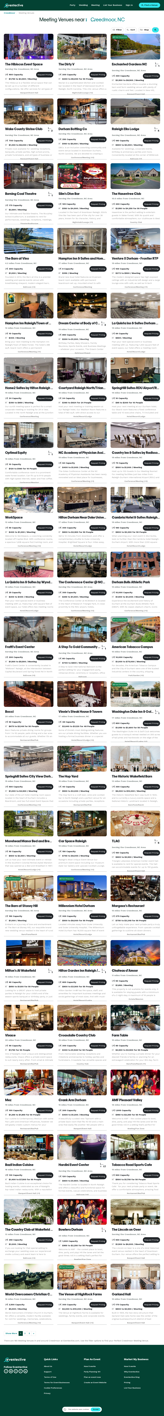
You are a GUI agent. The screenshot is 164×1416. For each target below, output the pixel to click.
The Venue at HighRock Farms (80, 1294)
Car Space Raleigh (72, 841)
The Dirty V (66, 64)
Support (47, 1372)
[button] (155, 29)
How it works (90, 1366)
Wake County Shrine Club (23, 129)
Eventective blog (132, 1377)
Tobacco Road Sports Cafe (132, 1165)
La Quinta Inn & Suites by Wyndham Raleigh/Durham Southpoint (51, 582)
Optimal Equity (16, 453)
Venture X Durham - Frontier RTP (135, 258)
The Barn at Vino (17, 258)
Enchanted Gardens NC (129, 64)
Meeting (95, 5)
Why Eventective (131, 1372)
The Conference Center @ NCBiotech (86, 582)
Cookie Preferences (53, 1388)
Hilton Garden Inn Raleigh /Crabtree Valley (90, 970)
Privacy (47, 1393)
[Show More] (11, 1333)
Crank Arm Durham (72, 1100)
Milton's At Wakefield (20, 970)
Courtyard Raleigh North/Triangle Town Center (93, 388)
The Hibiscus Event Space (24, 64)
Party (72, 5)
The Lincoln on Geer (126, 1229)
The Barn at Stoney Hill (21, 906)
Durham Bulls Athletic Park (131, 582)
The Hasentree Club (126, 194)
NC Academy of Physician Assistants (85, 453)
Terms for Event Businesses (57, 1382)
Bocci (9, 712)
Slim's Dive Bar (69, 194)
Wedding (83, 5)
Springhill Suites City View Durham (30, 776)
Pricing (127, 1382)
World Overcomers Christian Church (31, 1294)
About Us (48, 1366)
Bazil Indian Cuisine (19, 1165)
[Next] (33, 1333)
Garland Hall (121, 1294)
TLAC (116, 841)
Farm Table (120, 1035)
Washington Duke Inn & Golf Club (136, 712)
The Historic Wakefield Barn (132, 776)
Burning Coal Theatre (20, 194)
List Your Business (112, 5)
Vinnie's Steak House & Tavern (80, 712)
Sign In (129, 5)
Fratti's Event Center (20, 647)
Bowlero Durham (71, 1229)
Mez (8, 1100)
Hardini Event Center (74, 1165)
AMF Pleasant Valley (127, 1100)
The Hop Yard (68, 776)
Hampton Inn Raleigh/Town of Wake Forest (36, 323)
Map (144, 30)
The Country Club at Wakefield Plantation (35, 1229)
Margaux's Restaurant (128, 906)
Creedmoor (9, 13)
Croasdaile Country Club (77, 1035)
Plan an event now (92, 1377)
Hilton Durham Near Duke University (84, 517)
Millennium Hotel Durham (77, 906)
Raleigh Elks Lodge (125, 129)
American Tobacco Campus (132, 647)
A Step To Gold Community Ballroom (85, 647)
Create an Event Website (95, 1382)
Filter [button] (117, 30)
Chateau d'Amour (125, 970)
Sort (131, 30)
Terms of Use (50, 1377)
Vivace (10, 1035)
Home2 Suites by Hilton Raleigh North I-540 (36, 388)
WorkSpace (14, 517)
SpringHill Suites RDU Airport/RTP (136, 388)
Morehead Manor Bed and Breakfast (32, 841)
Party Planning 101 (92, 1372)
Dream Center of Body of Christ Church (87, 323)
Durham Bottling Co (73, 129)
